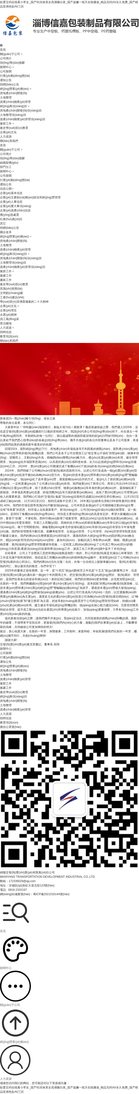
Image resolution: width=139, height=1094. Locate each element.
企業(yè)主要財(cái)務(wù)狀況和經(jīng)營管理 (30, 197)
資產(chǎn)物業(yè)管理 (15, 102)
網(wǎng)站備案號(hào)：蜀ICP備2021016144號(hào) (35, 894)
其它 (3, 223)
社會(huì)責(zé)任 (11, 219)
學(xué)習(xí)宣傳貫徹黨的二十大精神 (24, 301)
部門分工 (6, 167)
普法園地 (6, 323)
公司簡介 (6, 58)
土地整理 (6, 97)
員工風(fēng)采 (9, 319)
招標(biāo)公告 (9, 84)
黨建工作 (6, 275)
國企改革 (6, 232)
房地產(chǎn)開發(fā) (13, 93)
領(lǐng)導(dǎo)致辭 (12, 62)
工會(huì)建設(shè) (12, 297)
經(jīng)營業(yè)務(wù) (14, 89)
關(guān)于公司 (10, 54)
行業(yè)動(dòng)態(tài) (15, 75)
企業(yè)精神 (8, 314)
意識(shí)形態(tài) (11, 288)
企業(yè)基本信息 (11, 193)
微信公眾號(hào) (10, 727)
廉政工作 (6, 280)
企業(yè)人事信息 (11, 201)
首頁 (3, 49)
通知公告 (6, 80)
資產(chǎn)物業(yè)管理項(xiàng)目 (22, 119)
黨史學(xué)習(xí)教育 (14, 128)
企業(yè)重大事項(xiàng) (15, 206)
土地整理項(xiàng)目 (13, 115)
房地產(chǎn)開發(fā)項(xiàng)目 (21, 110)
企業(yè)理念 (8, 310)
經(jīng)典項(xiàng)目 (13, 106)
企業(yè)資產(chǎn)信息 (15, 210)
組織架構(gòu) (9, 162)
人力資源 (6, 136)
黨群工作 (6, 123)
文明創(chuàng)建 (11, 293)
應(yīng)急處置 (9, 214)
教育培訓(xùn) (9, 336)
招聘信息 (6, 332)
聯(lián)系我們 (9, 141)
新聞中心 (6, 67)
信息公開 (6, 188)
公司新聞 (6, 71)
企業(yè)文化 (8, 132)
